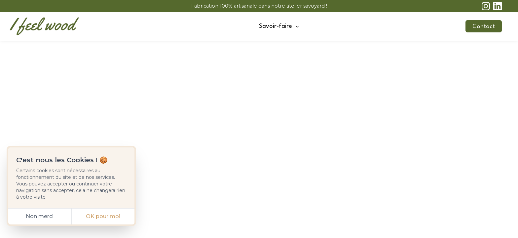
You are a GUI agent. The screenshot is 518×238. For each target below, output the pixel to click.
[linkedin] (497, 6)
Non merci (40, 216)
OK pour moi (103, 216)
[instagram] (486, 6)
